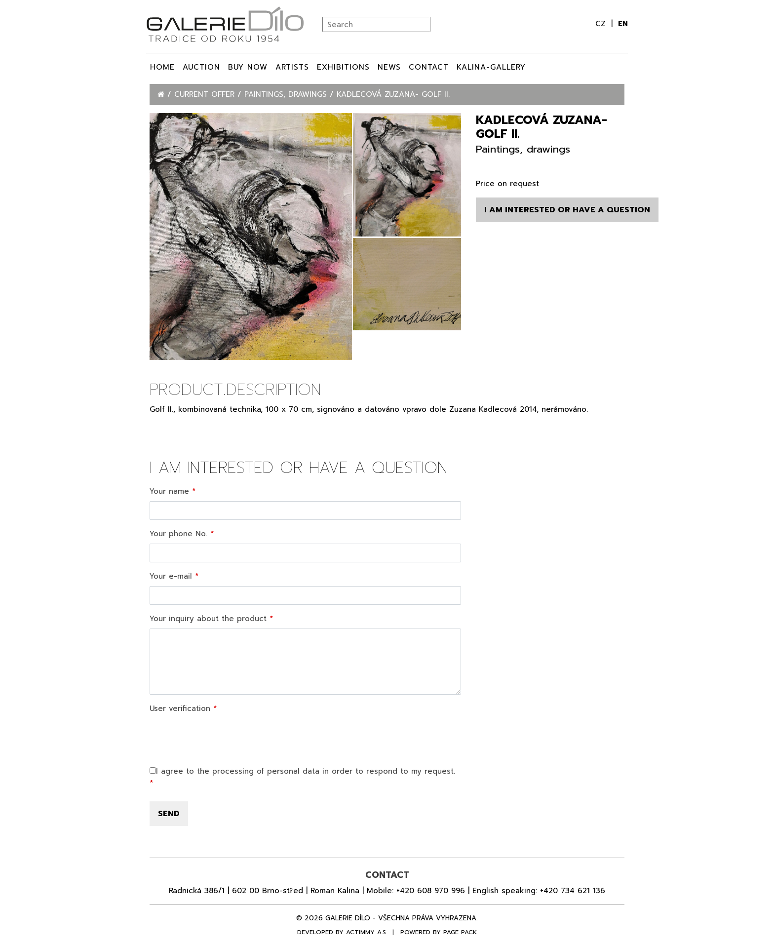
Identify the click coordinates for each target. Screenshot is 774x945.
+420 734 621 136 (572, 890)
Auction (201, 67)
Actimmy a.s (366, 932)
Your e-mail (171, 576)
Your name (169, 491)
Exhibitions (343, 67)
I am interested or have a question (567, 210)
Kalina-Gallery (491, 67)
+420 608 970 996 (430, 890)
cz (602, 23)
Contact (429, 67)
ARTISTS (292, 67)
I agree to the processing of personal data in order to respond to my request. (302, 771)
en (623, 23)
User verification (180, 708)
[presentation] (225, 737)
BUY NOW (248, 67)
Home (162, 67)
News (389, 67)
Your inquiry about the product (208, 618)
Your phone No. (178, 533)
